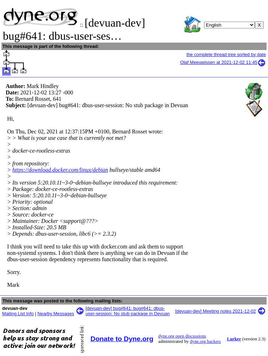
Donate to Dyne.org (122, 339)
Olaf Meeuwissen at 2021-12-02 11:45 (223, 62)
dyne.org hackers (205, 341)
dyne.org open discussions (182, 336)
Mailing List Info (18, 313)
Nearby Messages (55, 313)
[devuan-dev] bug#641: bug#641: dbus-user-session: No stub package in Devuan (128, 311)
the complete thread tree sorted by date (226, 54)
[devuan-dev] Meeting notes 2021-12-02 (215, 311)
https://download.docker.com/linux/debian (60, 170)
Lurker (234, 338)
